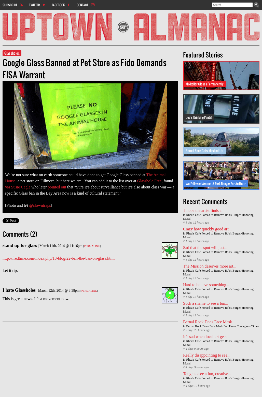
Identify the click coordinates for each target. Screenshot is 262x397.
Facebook (58, 5)
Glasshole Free (149, 181)
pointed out (57, 187)
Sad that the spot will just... (205, 247)
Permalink (92, 246)
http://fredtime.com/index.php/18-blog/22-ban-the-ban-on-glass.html (59, 258)
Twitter (34, 5)
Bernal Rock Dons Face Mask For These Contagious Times (222, 326)
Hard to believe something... (206, 285)
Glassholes (12, 53)
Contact (82, 5)
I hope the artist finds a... (204, 210)
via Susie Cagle (18, 187)
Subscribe (10, 5)
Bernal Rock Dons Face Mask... (209, 322)
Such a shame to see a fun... (205, 303)
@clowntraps (40, 205)
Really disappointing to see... (206, 355)
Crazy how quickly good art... (207, 229)
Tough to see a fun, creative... (207, 374)
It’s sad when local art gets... (206, 336)
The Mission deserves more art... (209, 266)
